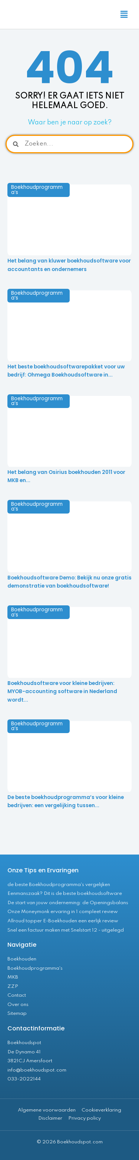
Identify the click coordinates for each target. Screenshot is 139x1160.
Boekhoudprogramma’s (37, 190)
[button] (124, 14)
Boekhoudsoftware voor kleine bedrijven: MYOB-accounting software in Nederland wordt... (62, 691)
